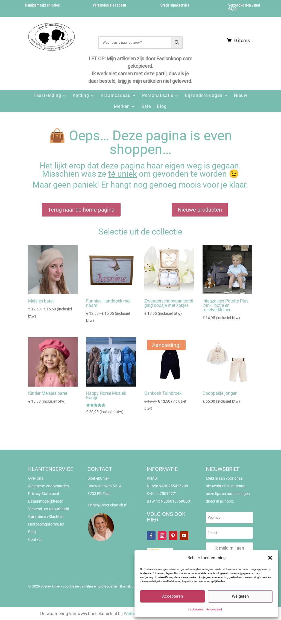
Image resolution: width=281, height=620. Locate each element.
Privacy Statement (43, 493)
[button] (270, 557)
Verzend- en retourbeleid (48, 509)
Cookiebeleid (196, 609)
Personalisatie (157, 95)
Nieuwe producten (200, 209)
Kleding (81, 95)
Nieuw (240, 95)
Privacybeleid (214, 609)
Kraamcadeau (116, 95)
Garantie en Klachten (46, 516)
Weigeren (240, 596)
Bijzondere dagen (204, 95)
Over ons (35, 478)
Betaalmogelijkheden (45, 501)
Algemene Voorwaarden (48, 486)
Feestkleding (47, 95)
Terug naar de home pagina (81, 209)
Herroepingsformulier (46, 524)
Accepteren (172, 596)
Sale (146, 106)
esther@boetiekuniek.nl (107, 505)
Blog (162, 106)
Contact (35, 539)
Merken (122, 106)
